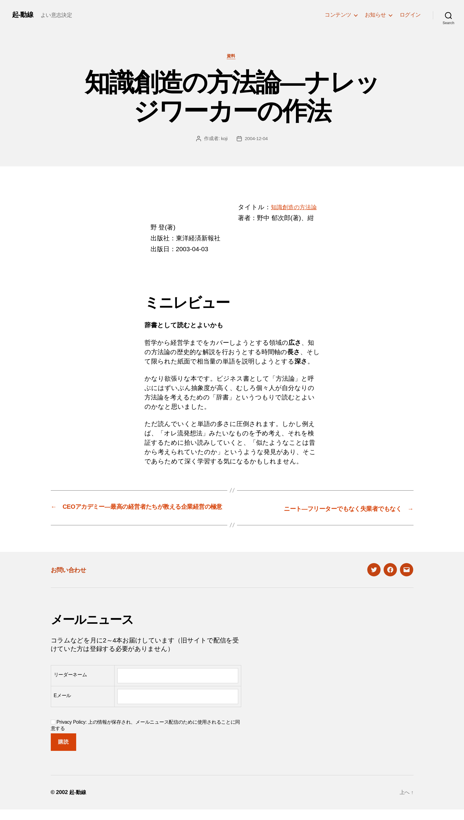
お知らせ (375, 15)
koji (223, 139)
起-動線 (23, 14)
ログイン (410, 15)
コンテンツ (338, 15)
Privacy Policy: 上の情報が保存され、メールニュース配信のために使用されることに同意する (145, 735)
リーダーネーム (70, 684)
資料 (232, 56)
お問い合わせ (72, 580)
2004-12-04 (256, 139)
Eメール (62, 705)
